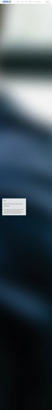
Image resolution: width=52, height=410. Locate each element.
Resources (31, 1)
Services (26, 1)
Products (23, 1)
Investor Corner (39, 1)
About (34, 1)
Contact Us (47, 1)
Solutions (19, 1)
